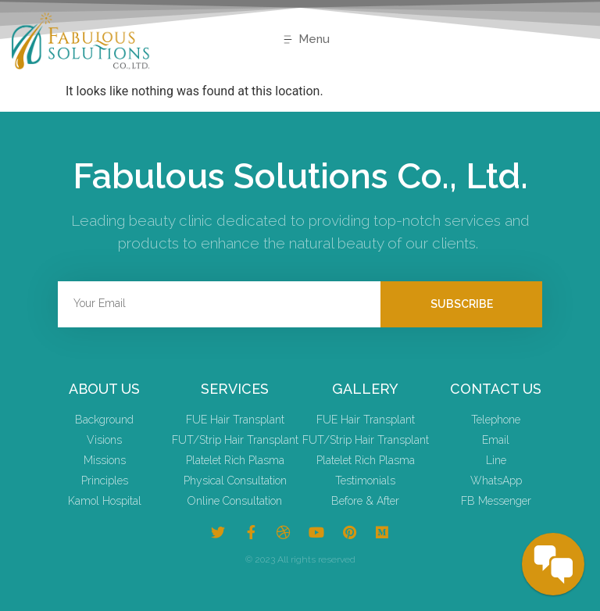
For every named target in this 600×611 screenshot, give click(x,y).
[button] (305, 40)
